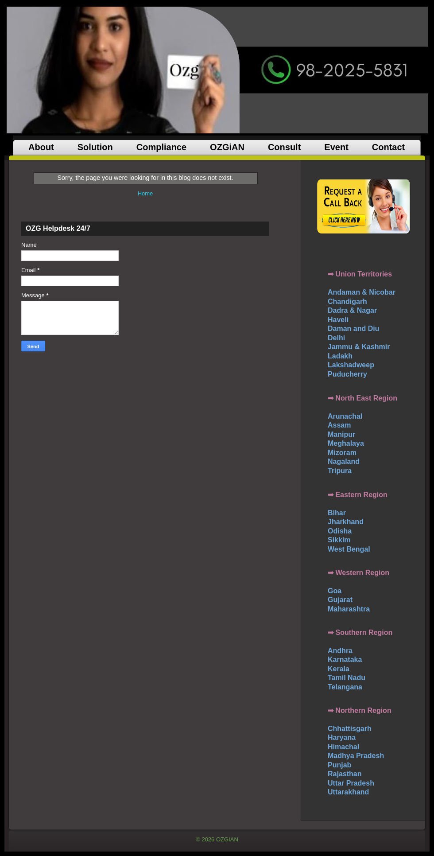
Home (145, 193)
